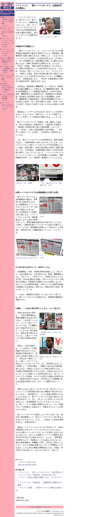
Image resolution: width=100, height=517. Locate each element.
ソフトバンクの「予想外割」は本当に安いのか (37, 475)
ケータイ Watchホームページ (39, 507)
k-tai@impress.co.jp (58, 511)
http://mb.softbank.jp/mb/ (27, 465)
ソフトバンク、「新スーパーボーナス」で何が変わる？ (40, 472)
